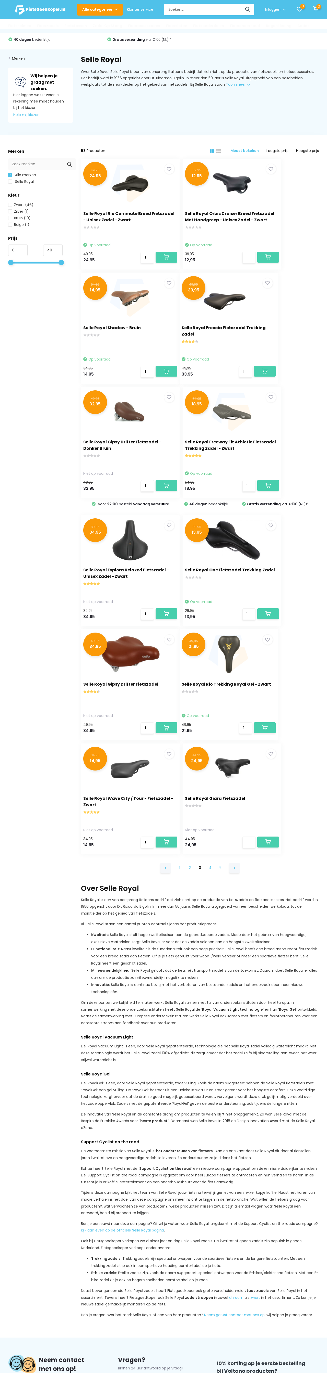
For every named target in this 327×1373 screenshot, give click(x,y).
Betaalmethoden (23, 1273)
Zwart (20, 207)
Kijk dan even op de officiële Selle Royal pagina (122, 1022)
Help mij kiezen (26, 117)
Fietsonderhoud (245, 25)
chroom (236, 1089)
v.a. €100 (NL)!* (242, 42)
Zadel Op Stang (107, 25)
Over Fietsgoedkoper (26, 1249)
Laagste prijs (277, 153)
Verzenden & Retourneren (31, 1281)
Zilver (18, 214)
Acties (303, 25)
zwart (255, 1089)
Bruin (19, 220)
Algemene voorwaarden (29, 1257)
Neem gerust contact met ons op (234, 1106)
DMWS (178, 1343)
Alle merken (22, 177)
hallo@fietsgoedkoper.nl (144, 1174)
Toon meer (238, 87)
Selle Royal (21, 184)
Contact (22, 1194)
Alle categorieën (100, 9)
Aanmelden (299, 1190)
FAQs (12, 1297)
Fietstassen (76, 25)
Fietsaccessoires (144, 25)
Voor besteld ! (50, 42)
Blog (12, 1305)
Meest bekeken (244, 153)
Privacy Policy (20, 1265)
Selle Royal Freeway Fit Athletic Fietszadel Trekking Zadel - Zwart (280, 340)
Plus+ (192, 1343)
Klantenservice (140, 9)
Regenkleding (278, 25)
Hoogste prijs (307, 153)
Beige (18, 227)
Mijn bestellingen (118, 1257)
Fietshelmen (19, 25)
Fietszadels (48, 25)
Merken (18, 60)
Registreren (114, 1249)
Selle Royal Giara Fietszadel (280, 585)
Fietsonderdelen (208, 25)
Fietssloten (176, 25)
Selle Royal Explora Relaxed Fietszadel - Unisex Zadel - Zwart (115, 473)
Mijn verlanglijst (117, 1265)
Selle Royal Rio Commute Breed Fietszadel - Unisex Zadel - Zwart (113, 222)
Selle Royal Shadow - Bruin (278, 216)
